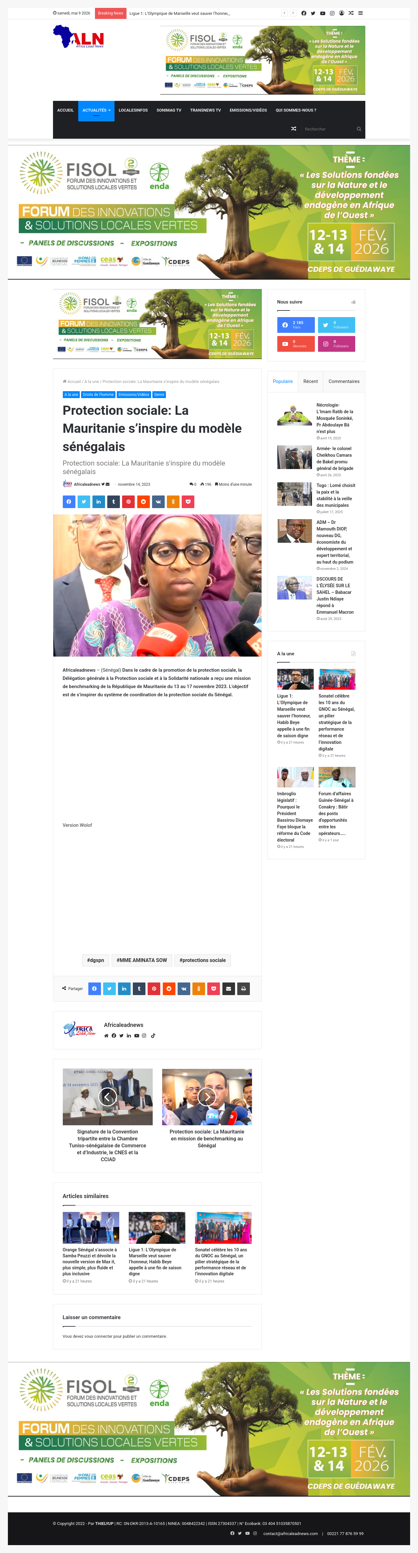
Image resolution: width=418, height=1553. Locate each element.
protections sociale (204, 960)
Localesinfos (133, 110)
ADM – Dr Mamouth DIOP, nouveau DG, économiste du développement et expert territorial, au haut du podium (335, 542)
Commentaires (344, 381)
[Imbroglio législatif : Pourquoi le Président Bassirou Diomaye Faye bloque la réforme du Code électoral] (295, 777)
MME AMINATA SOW (143, 960)
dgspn (97, 960)
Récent (310, 381)
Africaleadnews (87, 484)
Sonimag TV (169, 110)
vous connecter (99, 1336)
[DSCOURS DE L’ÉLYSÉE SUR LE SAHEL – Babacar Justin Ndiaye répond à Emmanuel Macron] (294, 588)
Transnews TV (205, 110)
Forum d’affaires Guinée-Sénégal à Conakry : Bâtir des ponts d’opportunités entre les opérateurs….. (336, 813)
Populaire (283, 381)
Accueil (65, 110)
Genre (159, 394)
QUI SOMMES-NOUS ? (296, 110)
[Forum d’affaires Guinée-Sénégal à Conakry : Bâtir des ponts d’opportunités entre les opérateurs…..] (337, 777)
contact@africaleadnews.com (290, 1533)
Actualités (95, 110)
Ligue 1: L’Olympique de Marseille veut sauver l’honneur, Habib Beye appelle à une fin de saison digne (155, 1261)
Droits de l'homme (98, 394)
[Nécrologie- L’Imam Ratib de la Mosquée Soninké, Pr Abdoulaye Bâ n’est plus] (294, 414)
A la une (92, 381)
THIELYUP (104, 1523)
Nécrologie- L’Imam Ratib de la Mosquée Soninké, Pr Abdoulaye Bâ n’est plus (335, 418)
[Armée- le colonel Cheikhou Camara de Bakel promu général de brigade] (294, 457)
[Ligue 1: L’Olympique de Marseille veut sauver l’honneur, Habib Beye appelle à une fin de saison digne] (157, 1228)
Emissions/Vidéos (248, 110)
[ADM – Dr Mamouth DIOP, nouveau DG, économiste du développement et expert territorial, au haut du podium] (294, 531)
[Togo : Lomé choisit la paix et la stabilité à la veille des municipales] (294, 494)
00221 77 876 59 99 (345, 1533)
